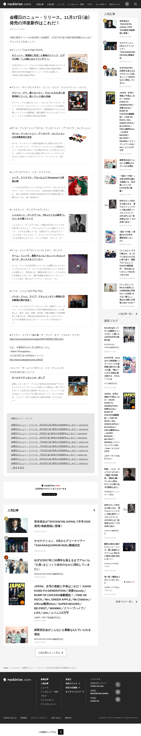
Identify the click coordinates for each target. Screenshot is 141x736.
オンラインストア (73, 691)
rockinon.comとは (10, 717)
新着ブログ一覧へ (125, 601)
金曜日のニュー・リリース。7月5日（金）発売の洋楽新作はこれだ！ (49, 454)
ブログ (89, 4)
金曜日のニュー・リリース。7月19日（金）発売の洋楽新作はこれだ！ (50, 446)
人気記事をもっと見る (49, 652)
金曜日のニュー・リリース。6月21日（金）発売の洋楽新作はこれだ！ (50, 459)
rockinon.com (17, 4)
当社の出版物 (71, 687)
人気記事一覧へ (126, 313)
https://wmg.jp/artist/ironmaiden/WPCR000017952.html (36, 339)
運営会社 (68, 717)
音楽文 (68, 679)
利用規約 (23, 717)
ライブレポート (47, 699)
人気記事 (50, 4)
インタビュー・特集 (76, 4)
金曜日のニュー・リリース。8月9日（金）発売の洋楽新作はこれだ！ (49, 433)
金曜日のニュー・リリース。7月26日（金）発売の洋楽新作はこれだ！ (50, 441)
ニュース (60, 4)
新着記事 (40, 4)
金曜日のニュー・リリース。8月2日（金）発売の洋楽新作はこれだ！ (49, 437)
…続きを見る (17, 467)
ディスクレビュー (48, 704)
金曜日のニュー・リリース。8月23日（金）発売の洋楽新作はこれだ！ (50, 424)
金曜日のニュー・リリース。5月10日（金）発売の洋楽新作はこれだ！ (50, 463)
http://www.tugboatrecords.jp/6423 (26, 359)
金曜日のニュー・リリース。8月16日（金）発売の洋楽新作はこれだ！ (50, 429)
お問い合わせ (56, 717)
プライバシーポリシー (39, 717)
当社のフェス (114, 4)
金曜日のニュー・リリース (21, 418)
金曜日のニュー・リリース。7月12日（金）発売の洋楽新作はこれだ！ (50, 450)
